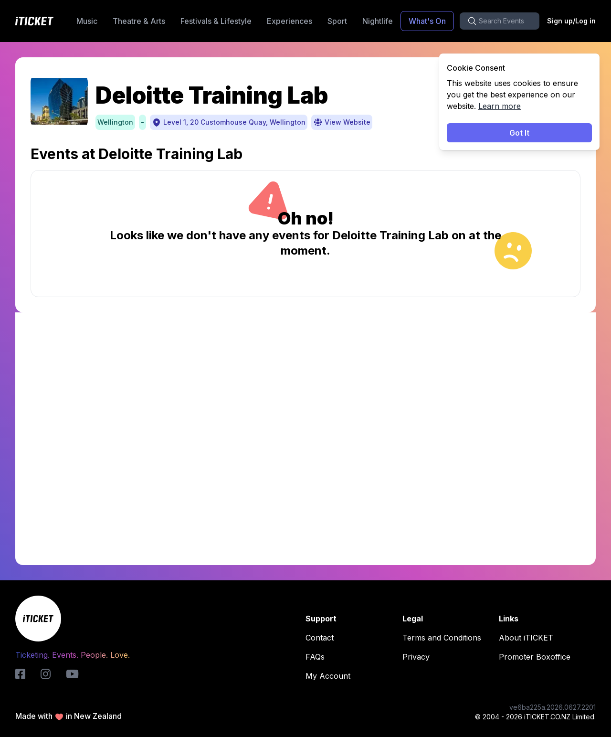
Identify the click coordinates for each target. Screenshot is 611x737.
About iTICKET (529, 637)
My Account (331, 676)
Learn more (499, 106)
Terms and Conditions (444, 637)
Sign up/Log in (571, 21)
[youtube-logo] (72, 674)
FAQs (318, 657)
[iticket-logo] (20, 674)
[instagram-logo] (46, 674)
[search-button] (499, 21)
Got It (519, 133)
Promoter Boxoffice (537, 657)
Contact (322, 637)
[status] (519, 101)
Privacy (418, 657)
